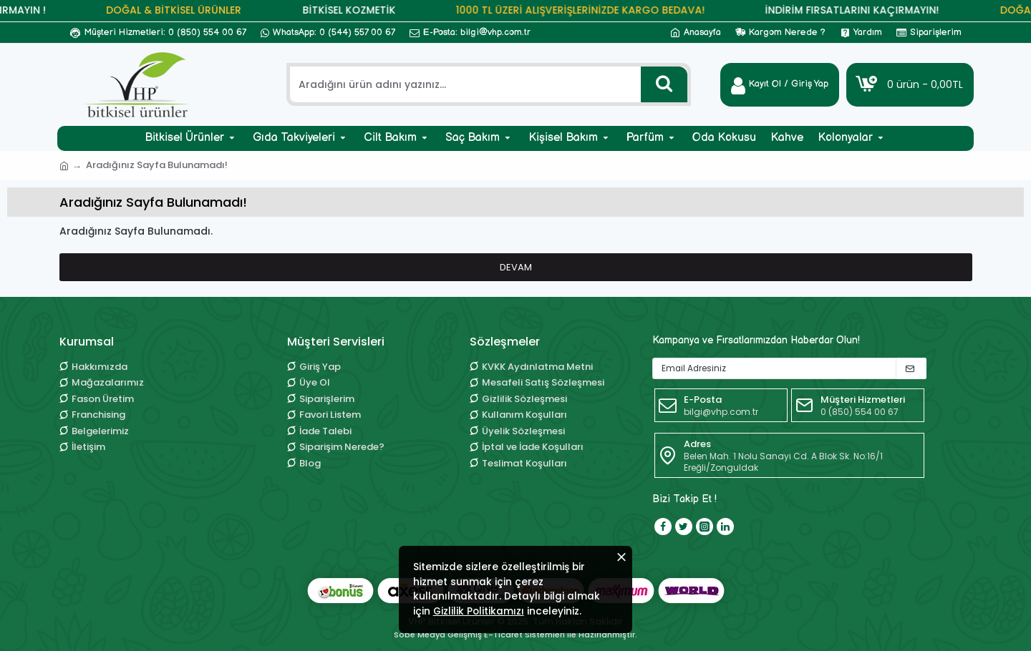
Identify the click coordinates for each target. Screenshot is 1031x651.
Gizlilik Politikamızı (524, 599)
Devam (516, 267)
